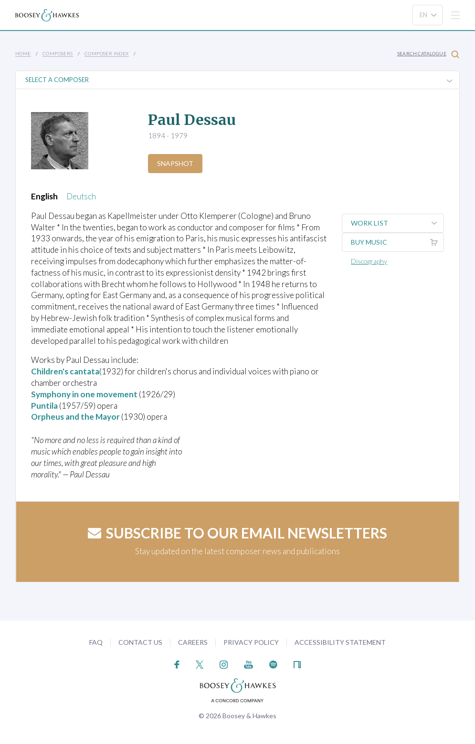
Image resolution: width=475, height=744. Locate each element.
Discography (369, 261)
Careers (193, 642)
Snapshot (175, 163)
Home (23, 53)
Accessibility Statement (340, 642)
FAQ (96, 642)
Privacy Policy (251, 642)
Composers (57, 53)
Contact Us (140, 642)
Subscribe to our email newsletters (237, 532)
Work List (397, 223)
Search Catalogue (428, 54)
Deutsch (81, 196)
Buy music (397, 242)
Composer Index (106, 53)
